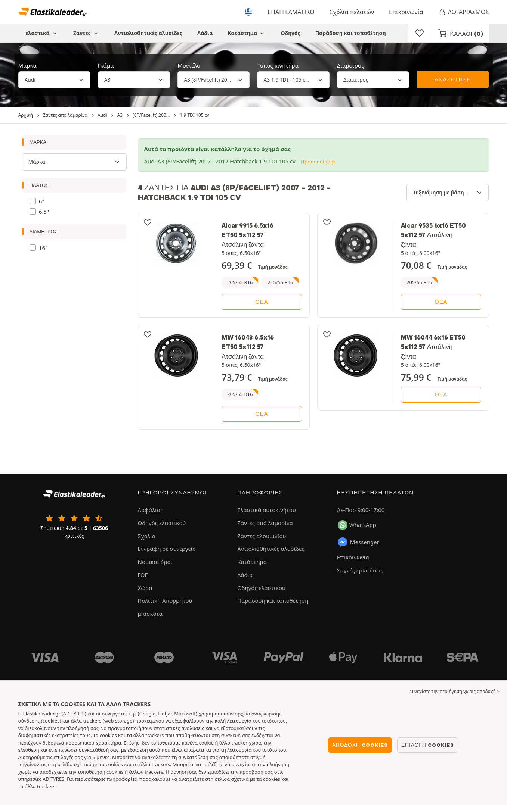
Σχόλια (147, 536)
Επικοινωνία (406, 12)
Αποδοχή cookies (360, 745)
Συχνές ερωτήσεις (360, 570)
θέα (261, 302)
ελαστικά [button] (42, 33)
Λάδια (205, 33)
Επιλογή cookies (427, 745)
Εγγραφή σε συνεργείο (167, 548)
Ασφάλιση (151, 510)
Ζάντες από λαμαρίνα (265, 523)
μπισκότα (150, 613)
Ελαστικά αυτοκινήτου (266, 510)
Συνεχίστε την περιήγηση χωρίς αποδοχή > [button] (454, 691)
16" (43, 248)
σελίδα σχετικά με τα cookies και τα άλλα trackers (114, 764)
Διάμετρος (350, 65)
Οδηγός (290, 33)
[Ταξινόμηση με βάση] (447, 192)
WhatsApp (357, 525)
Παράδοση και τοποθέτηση (350, 33)
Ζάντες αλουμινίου (261, 536)
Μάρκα (27, 65)
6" (41, 201)
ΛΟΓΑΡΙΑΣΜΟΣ (463, 11)
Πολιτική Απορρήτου (165, 600)
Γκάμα (106, 65)
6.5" (44, 211)
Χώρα (145, 588)
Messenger (358, 542)
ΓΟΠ (143, 574)
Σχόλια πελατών (352, 12)
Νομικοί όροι (155, 561)
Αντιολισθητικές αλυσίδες (148, 33)
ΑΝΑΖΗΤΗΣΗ (453, 79)
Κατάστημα (247, 33)
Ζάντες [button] (86, 33)
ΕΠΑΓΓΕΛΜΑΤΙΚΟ (291, 12)
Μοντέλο (188, 65)
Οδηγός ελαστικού (162, 523)
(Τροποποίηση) (318, 161)
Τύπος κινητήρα (278, 65)
